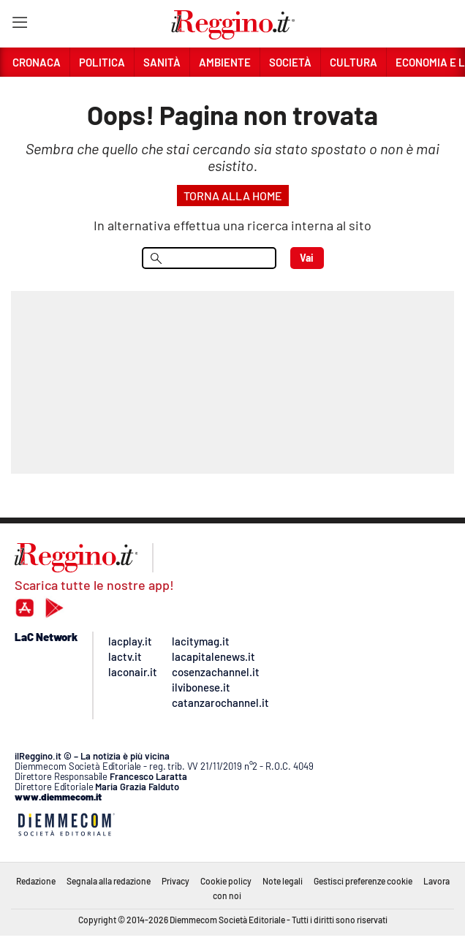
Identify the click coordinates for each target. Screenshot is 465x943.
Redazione (36, 881)
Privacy (175, 881)
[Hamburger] (19, 25)
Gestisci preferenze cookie (363, 881)
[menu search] (209, 258)
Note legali (282, 881)
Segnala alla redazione (109, 881)
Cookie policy (226, 881)
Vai (307, 257)
